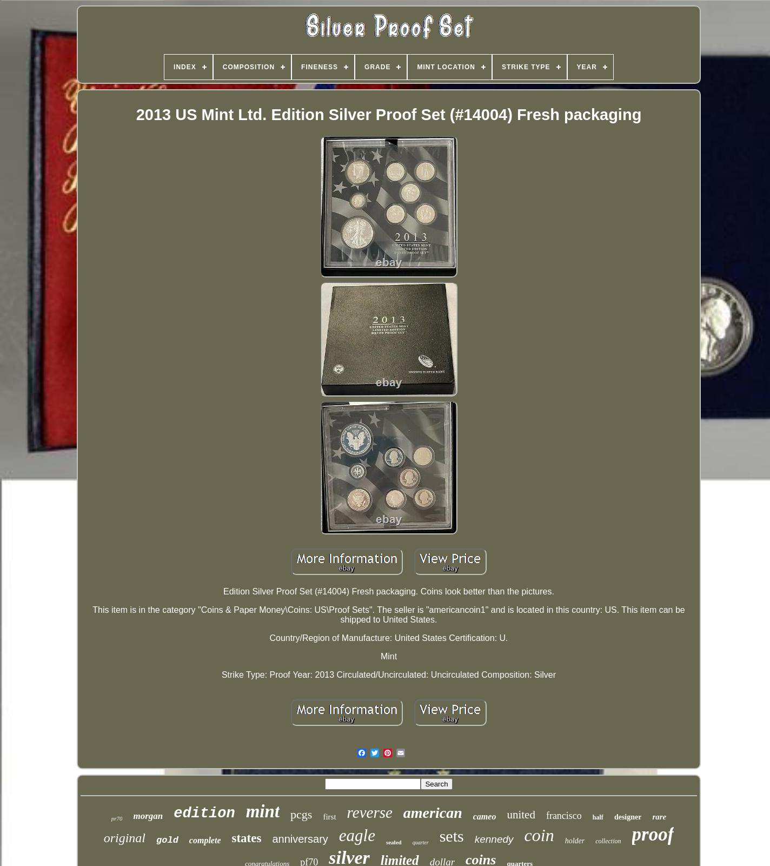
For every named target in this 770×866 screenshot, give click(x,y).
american (432, 812)
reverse (370, 812)
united (521, 814)
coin (539, 835)
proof (653, 834)
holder (575, 841)
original (124, 838)
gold (167, 840)
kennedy (494, 839)
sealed (394, 842)
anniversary (300, 839)
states (246, 838)
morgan (148, 816)
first (329, 816)
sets (452, 836)
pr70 (117, 818)
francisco (564, 815)
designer (628, 817)
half (598, 817)
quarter (421, 842)
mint (263, 811)
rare (659, 816)
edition (204, 813)
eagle (357, 835)
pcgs (301, 814)
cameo (484, 816)
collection (608, 841)
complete (205, 840)
